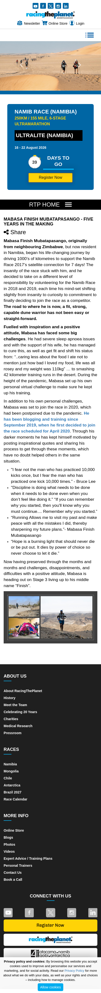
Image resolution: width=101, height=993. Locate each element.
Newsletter (28, 23)
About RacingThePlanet (23, 691)
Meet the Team (15, 705)
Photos (9, 844)
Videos (9, 851)
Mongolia (11, 771)
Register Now (50, 177)
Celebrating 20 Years (20, 712)
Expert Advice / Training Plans (28, 858)
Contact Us (13, 872)
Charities (11, 719)
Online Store (54, 23)
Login (76, 23)
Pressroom (12, 733)
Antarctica (12, 785)
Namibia (10, 764)
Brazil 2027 (12, 792)
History (9, 698)
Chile (8, 778)
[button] (21, 64)
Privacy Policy (74, 970)
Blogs (8, 837)
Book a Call (13, 879)
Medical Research (18, 726)
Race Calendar (15, 799)
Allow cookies (50, 987)
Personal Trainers (18, 865)
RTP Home (45, 204)
